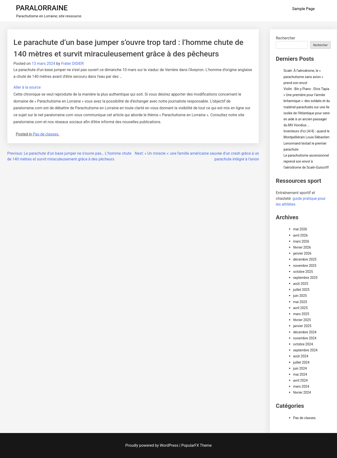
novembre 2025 (304, 266)
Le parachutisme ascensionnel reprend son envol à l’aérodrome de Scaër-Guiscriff (306, 161)
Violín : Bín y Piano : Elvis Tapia (306, 89)
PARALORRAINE (42, 8)
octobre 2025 (303, 272)
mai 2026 (300, 229)
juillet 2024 (301, 362)
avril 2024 (300, 380)
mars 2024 (301, 386)
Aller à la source (27, 87)
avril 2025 (300, 308)
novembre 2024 (304, 338)
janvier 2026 (302, 253)
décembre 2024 (304, 332)
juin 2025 (300, 296)
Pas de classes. (46, 134)
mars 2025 (301, 314)
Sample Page (303, 8)
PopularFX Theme (196, 445)
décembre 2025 (304, 259)
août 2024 (300, 356)
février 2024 (302, 392)
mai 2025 (300, 302)
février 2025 (302, 320)
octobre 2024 (303, 344)
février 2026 (302, 247)
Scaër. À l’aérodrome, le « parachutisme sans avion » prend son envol (303, 77)
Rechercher (285, 38)
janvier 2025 (302, 326)
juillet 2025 (301, 290)
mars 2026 (301, 241)
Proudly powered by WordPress (152, 445)
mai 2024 (300, 374)
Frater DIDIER (72, 63)
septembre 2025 (305, 278)
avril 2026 (300, 235)
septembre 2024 (305, 350)
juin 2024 (300, 368)
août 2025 (300, 284)
